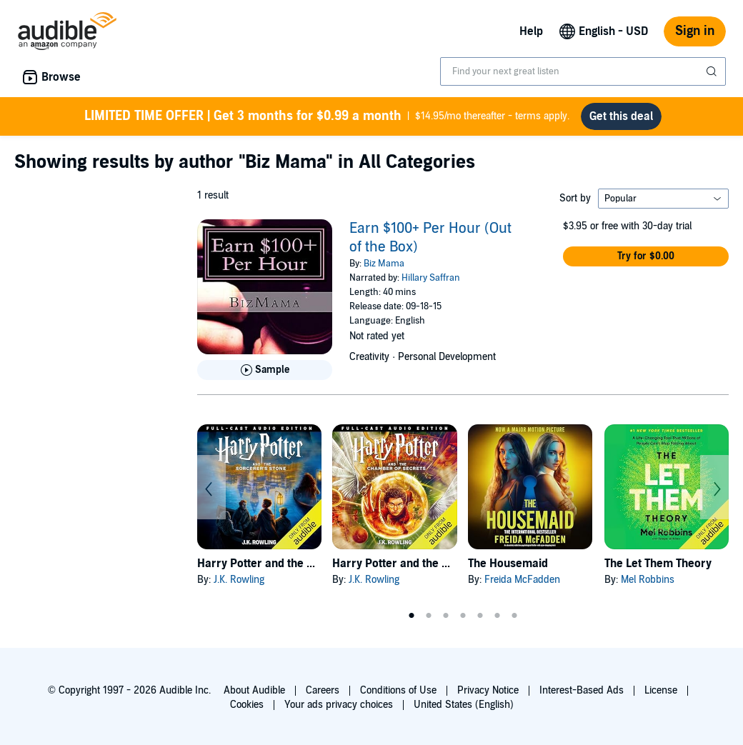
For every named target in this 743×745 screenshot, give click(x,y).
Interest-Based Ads (581, 690)
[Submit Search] (713, 71)
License (660, 690)
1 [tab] (411, 616)
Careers (322, 690)
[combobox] (583, 71)
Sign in (694, 31)
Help (531, 31)
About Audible (254, 690)
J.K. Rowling (239, 580)
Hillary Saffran (431, 278)
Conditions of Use (398, 690)
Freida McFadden (522, 580)
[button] (646, 256)
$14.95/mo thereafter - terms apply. (326, 116)
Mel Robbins (647, 580)
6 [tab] (497, 616)
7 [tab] (514, 616)
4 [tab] (463, 616)
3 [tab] (446, 616)
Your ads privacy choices (338, 705)
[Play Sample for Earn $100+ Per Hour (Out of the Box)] (264, 370)
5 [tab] (480, 616)
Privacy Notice (488, 690)
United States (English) (464, 705)
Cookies (247, 705)
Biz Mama (384, 263)
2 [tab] (429, 616)
